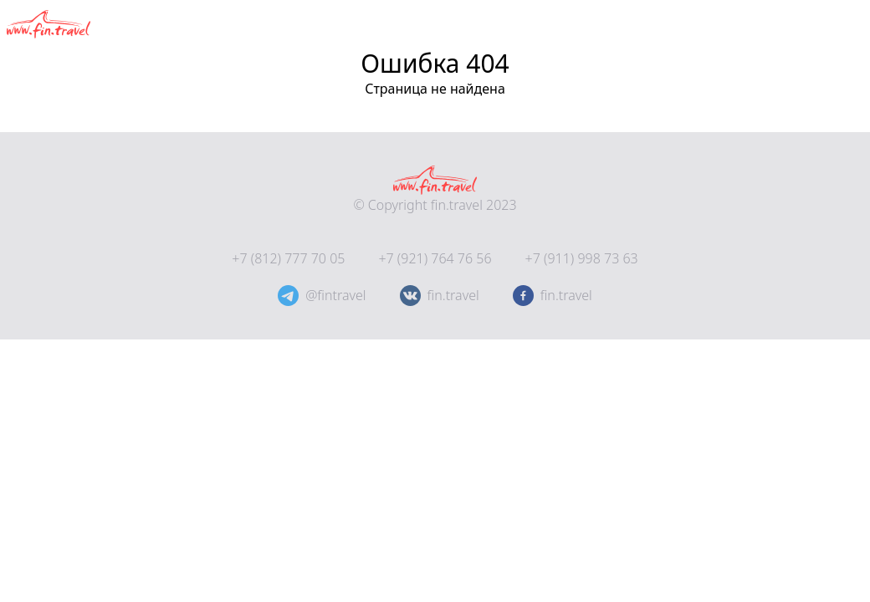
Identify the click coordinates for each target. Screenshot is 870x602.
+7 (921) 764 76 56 (434, 258)
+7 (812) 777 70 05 (288, 258)
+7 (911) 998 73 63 (581, 258)
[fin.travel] (523, 295)
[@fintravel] (288, 295)
